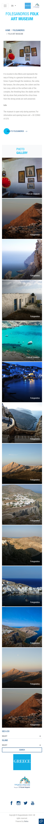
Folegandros (19, 30)
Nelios (26, 821)
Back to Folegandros (15, 131)
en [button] (12, 5)
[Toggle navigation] (5, 5)
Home (7, 30)
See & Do (5, 731)
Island (5, 740)
